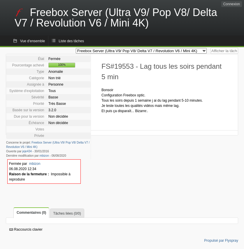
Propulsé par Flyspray (221, 241)
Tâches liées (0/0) (67, 213)
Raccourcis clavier (26, 229)
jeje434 (27, 151)
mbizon (44, 155)
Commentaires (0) (31, 213)
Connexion (231, 4)
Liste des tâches (71, 41)
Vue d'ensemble (32, 41)
